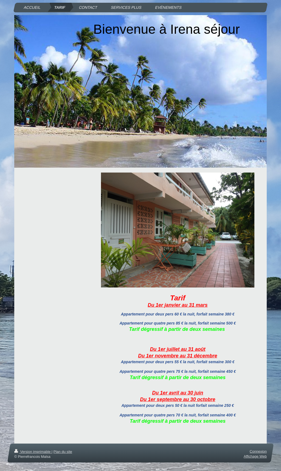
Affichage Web (255, 457)
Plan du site (63, 452)
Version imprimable (33, 452)
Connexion (258, 451)
